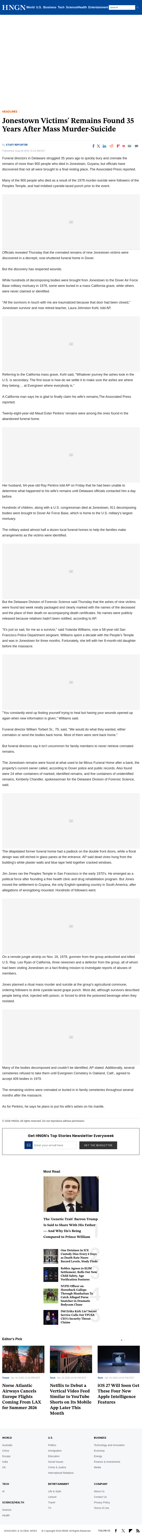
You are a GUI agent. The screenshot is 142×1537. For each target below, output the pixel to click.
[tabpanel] (71, 1382)
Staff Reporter (17, 145)
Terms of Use (101, 1508)
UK (4, 1467)
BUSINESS (100, 1438)
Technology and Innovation (109, 1445)
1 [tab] (121, 1340)
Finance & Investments (107, 1461)
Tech (61, 7)
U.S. (39, 7)
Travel (5, 1377)
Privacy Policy (102, 1502)
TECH (5, 1484)
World (30, 7)
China (5, 1450)
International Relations (61, 1472)
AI (3, 1491)
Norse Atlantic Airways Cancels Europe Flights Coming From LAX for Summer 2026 (21, 1397)
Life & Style (54, 1491)
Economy (99, 1450)
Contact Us (100, 1496)
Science (6, 1509)
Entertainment (98, 7)
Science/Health (76, 7)
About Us (99, 1491)
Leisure (52, 1496)
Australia (7, 1445)
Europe (6, 1456)
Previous (129, 1340)
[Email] (129, 146)
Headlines (9, 111)
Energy (98, 1456)
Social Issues (55, 1461)
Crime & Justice (57, 1467)
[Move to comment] (136, 146)
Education (53, 1456)
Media (97, 1467)
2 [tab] (124, 1340)
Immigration (55, 1450)
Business (49, 7)
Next (137, 1340)
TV (49, 1508)
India (5, 1461)
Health (6, 1515)
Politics (52, 1445)
